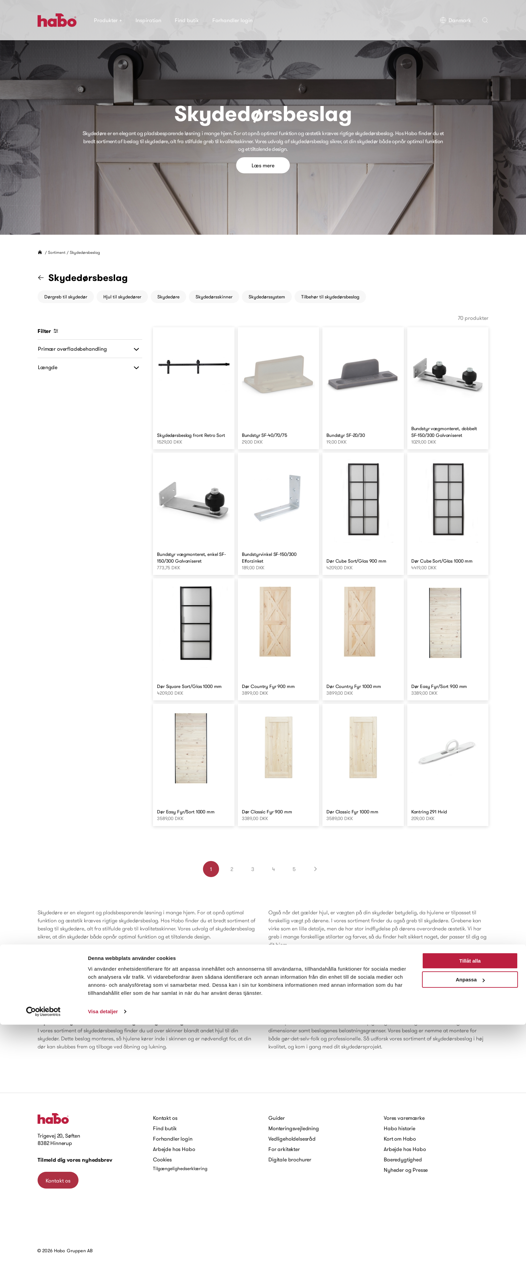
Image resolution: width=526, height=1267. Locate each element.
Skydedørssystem (267, 297)
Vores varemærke (404, 1117)
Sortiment (56, 252)
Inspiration (148, 20)
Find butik (187, 20)
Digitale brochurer (289, 1159)
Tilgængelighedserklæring (180, 1168)
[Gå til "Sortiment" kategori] (45, 277)
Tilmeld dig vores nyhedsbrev (75, 1159)
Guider (276, 1117)
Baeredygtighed (403, 1159)
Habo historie (399, 1128)
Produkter (108, 20)
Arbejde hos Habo (174, 1149)
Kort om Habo (400, 1138)
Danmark (455, 20)
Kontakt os (58, 1180)
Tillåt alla (470, 1203)
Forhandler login (232, 20)
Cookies (162, 1159)
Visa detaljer (103, 1254)
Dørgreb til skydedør (65, 297)
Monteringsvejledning (293, 1128)
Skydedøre (168, 297)
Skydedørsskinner (214, 297)
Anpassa (470, 1222)
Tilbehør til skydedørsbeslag (330, 297)
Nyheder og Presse (406, 1169)
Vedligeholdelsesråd (292, 1138)
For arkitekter (284, 1149)
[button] (485, 20)
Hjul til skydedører (122, 297)
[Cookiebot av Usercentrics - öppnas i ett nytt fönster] (43, 1254)
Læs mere (263, 165)
